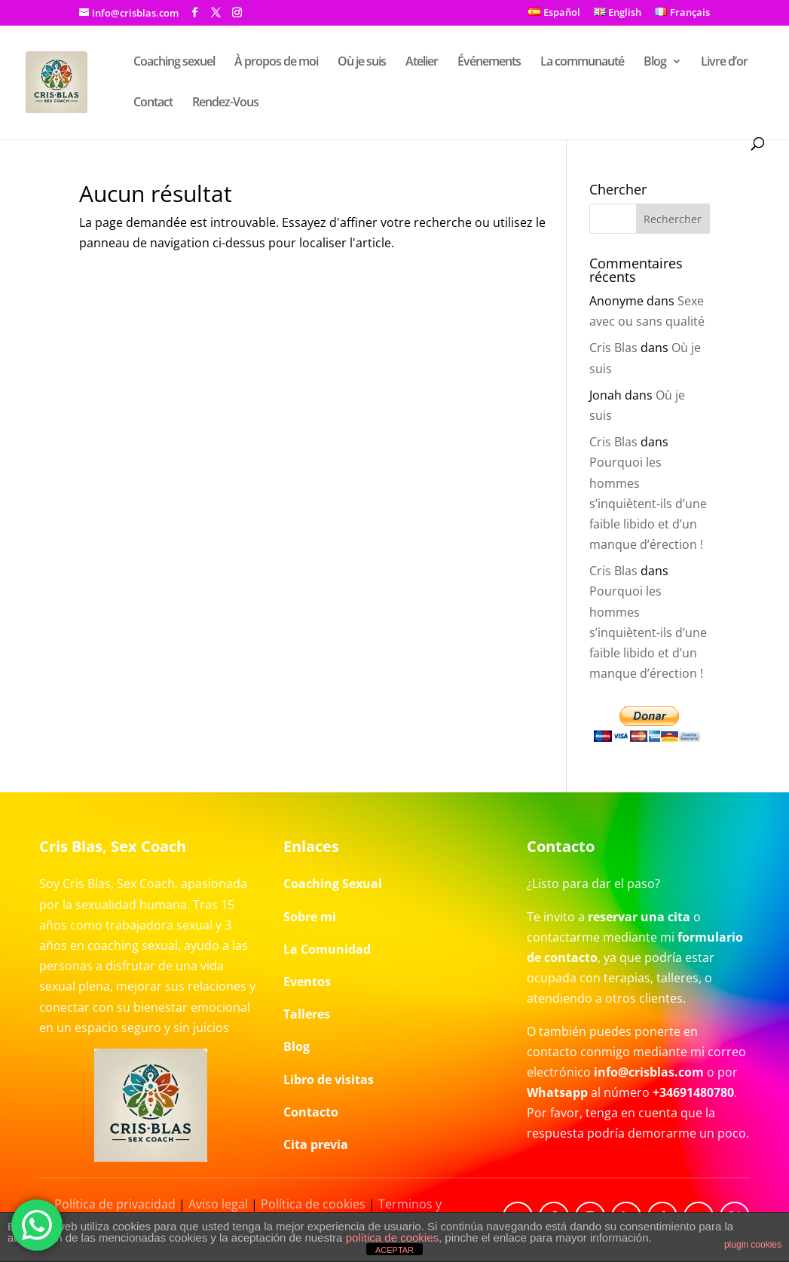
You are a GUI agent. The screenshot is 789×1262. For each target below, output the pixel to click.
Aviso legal (218, 1204)
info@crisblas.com (649, 1072)
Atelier (421, 62)
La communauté (582, 62)
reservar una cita (639, 916)
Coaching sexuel (174, 62)
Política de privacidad (115, 1204)
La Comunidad (327, 949)
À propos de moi (276, 62)
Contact (153, 103)
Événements (489, 62)
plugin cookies (752, 1244)
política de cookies (392, 1237)
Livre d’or (724, 62)
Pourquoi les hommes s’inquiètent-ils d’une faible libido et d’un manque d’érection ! (648, 503)
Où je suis (362, 62)
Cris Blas (613, 347)
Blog (655, 62)
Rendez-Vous (225, 103)
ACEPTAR (394, 1249)
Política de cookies (313, 1204)
